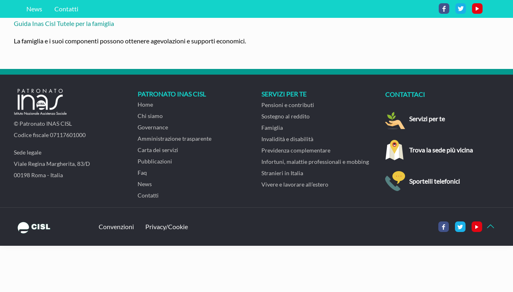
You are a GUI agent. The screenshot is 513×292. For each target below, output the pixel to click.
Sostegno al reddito (285, 116)
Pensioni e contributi (287, 104)
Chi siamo (150, 115)
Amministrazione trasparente (174, 138)
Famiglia (272, 127)
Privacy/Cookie (166, 226)
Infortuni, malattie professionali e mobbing (315, 161)
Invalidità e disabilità (287, 138)
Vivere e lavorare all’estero (294, 184)
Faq (142, 172)
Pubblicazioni (155, 161)
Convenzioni (116, 226)
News (34, 9)
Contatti (66, 9)
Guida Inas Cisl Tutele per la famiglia (64, 23)
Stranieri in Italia (282, 173)
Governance (153, 127)
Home (145, 104)
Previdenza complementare (295, 150)
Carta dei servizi (158, 149)
